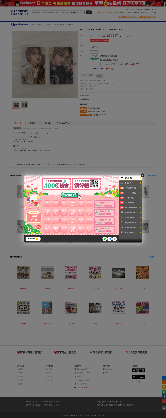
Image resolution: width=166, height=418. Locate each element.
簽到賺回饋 (130, 178)
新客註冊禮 (130, 183)
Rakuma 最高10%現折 (130, 207)
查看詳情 (31, 239)
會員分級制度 (130, 232)
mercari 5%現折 (130, 193)
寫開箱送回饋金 (130, 227)
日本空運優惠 (130, 217)
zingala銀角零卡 (130, 222)
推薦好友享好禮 (130, 212)
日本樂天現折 (130, 198)
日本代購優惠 (130, 202)
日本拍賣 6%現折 (130, 188)
